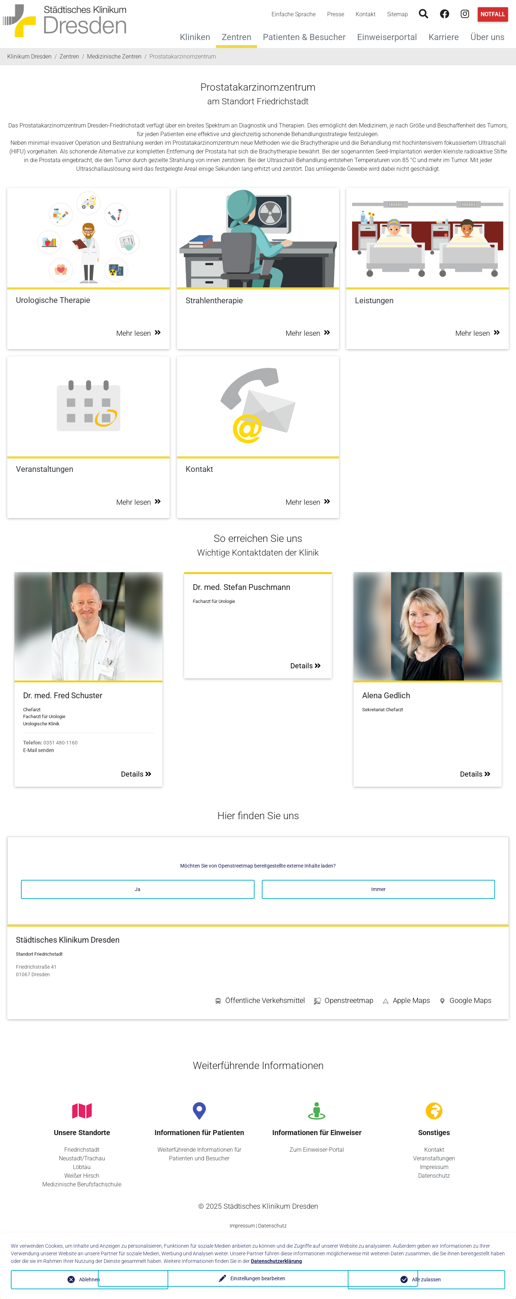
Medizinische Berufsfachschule (81, 1184)
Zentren (236, 37)
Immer (378, 889)
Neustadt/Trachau (82, 1158)
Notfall (493, 14)
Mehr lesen (138, 333)
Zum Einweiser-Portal (317, 1149)
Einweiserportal (390, 36)
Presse (335, 14)
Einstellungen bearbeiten (257, 1279)
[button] (465, 1002)
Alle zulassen (426, 1279)
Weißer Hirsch (81, 1175)
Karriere (447, 36)
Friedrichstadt (81, 1149)
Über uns (490, 36)
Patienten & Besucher (307, 36)
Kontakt (366, 14)
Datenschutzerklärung (276, 1261)
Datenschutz (434, 1175)
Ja (137, 889)
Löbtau (82, 1167)
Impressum (434, 1167)
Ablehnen (89, 1279)
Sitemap (397, 14)
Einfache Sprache (294, 14)
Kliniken (198, 36)
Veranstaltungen (434, 1158)
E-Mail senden (38, 750)
